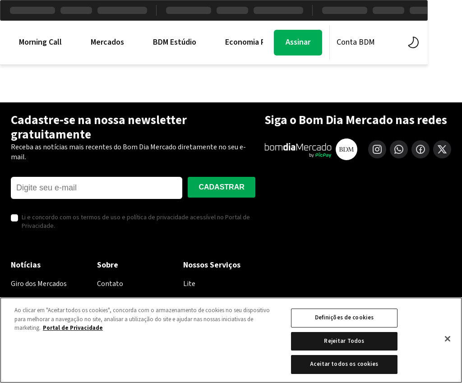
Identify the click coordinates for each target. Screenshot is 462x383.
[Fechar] (447, 339)
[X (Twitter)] (442, 149)
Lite (189, 284)
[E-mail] (96, 188)
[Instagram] (377, 149)
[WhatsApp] (399, 149)
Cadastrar (221, 187)
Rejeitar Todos (344, 341)
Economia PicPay (254, 42)
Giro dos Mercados (39, 284)
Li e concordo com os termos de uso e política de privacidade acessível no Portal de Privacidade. (136, 222)
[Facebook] (420, 149)
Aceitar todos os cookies (344, 364)
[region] (231, 340)
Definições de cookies (344, 318)
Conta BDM (390, 42)
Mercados (107, 42)
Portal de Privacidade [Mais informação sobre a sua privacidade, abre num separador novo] (73, 328)
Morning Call (40, 42)
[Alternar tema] (445, 42)
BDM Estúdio (174, 42)
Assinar (332, 42)
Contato (110, 284)
